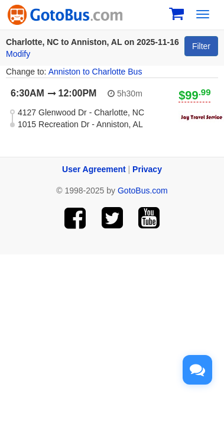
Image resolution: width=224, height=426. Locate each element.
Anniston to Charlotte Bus (95, 71)
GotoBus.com (143, 190)
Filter (201, 46)
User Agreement (94, 169)
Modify (18, 54)
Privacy (147, 169)
